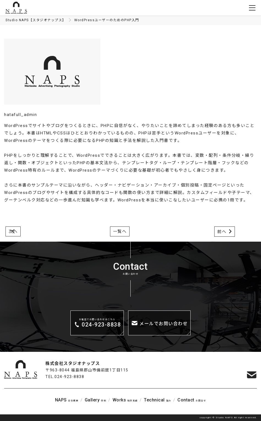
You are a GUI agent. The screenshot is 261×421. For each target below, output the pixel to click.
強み (157, 400)
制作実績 (125, 400)
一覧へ (120, 231)
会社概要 (67, 400)
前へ (221, 231)
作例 (95, 400)
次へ (13, 231)
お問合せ (191, 400)
